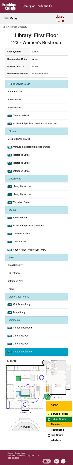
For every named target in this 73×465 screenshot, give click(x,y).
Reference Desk (16, 91)
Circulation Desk (18, 115)
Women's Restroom (20, 327)
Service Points (58, 413)
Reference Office (19, 155)
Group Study (16, 312)
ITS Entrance (14, 273)
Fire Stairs (55, 435)
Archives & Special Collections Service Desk (33, 123)
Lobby (11, 289)
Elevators (55, 424)
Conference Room (19, 233)
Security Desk (15, 107)
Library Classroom (19, 186)
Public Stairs (57, 419)
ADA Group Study (19, 304)
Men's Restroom (18, 335)
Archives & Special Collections (26, 225)
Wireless (54, 440)
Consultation (17, 241)
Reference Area (15, 281)
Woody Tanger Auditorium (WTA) (27, 249)
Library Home (9, 26)
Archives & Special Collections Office (29, 147)
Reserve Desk (15, 99)
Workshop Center (19, 202)
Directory (22, 26)
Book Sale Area (15, 265)
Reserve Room (18, 217)
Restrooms (56, 429)
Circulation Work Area (19, 139)
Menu (10, 18)
